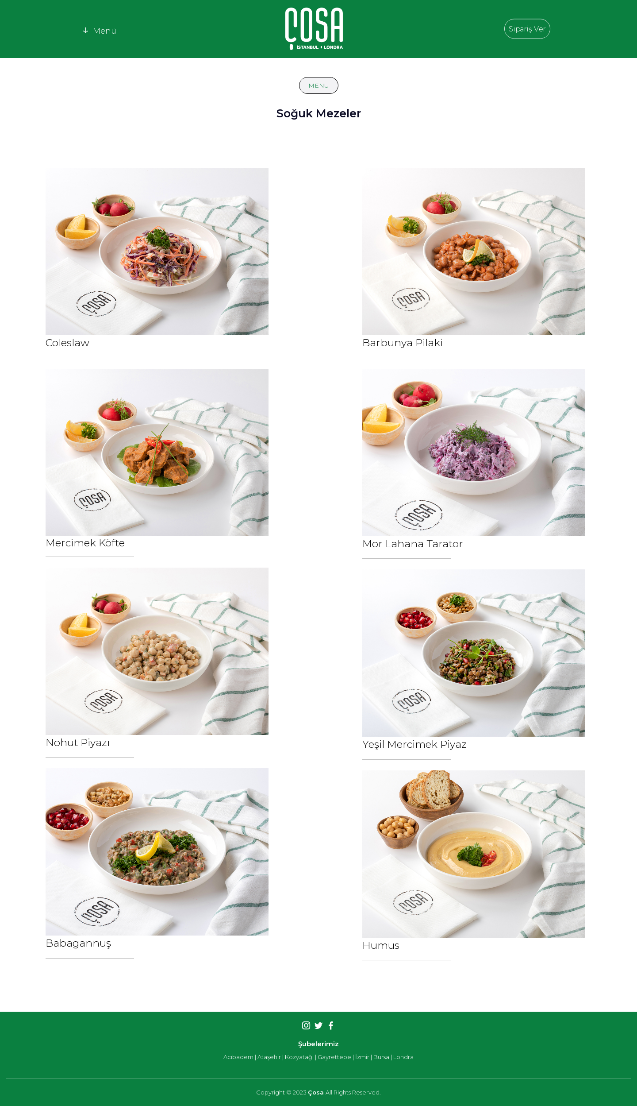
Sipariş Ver (527, 28)
